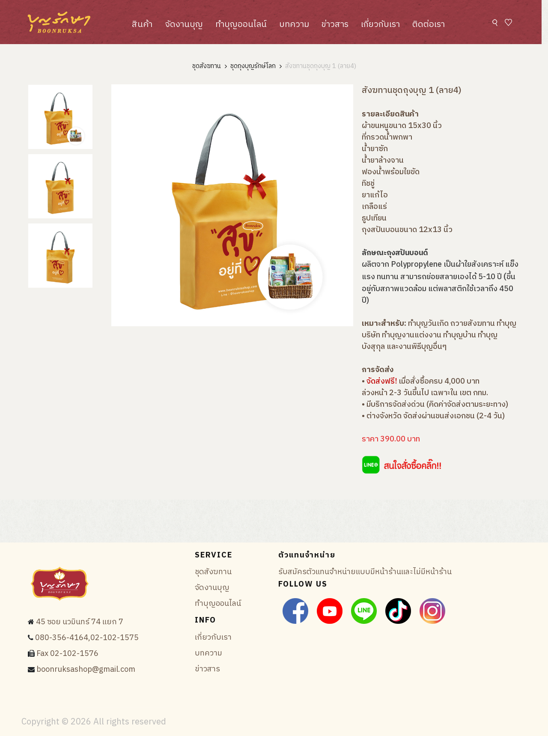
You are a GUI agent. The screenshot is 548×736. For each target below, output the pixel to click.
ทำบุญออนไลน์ (241, 25)
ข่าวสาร (335, 25)
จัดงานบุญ (184, 25)
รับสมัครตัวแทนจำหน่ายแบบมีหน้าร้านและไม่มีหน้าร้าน (365, 572)
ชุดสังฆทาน (206, 67)
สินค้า (142, 25)
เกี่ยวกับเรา (380, 25)
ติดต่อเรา (428, 25)
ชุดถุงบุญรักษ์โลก (253, 67)
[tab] (60, 116)
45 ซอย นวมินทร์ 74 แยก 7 (79, 622)
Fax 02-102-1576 (67, 653)
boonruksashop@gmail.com (85, 669)
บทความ (294, 25)
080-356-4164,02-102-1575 (87, 638)
